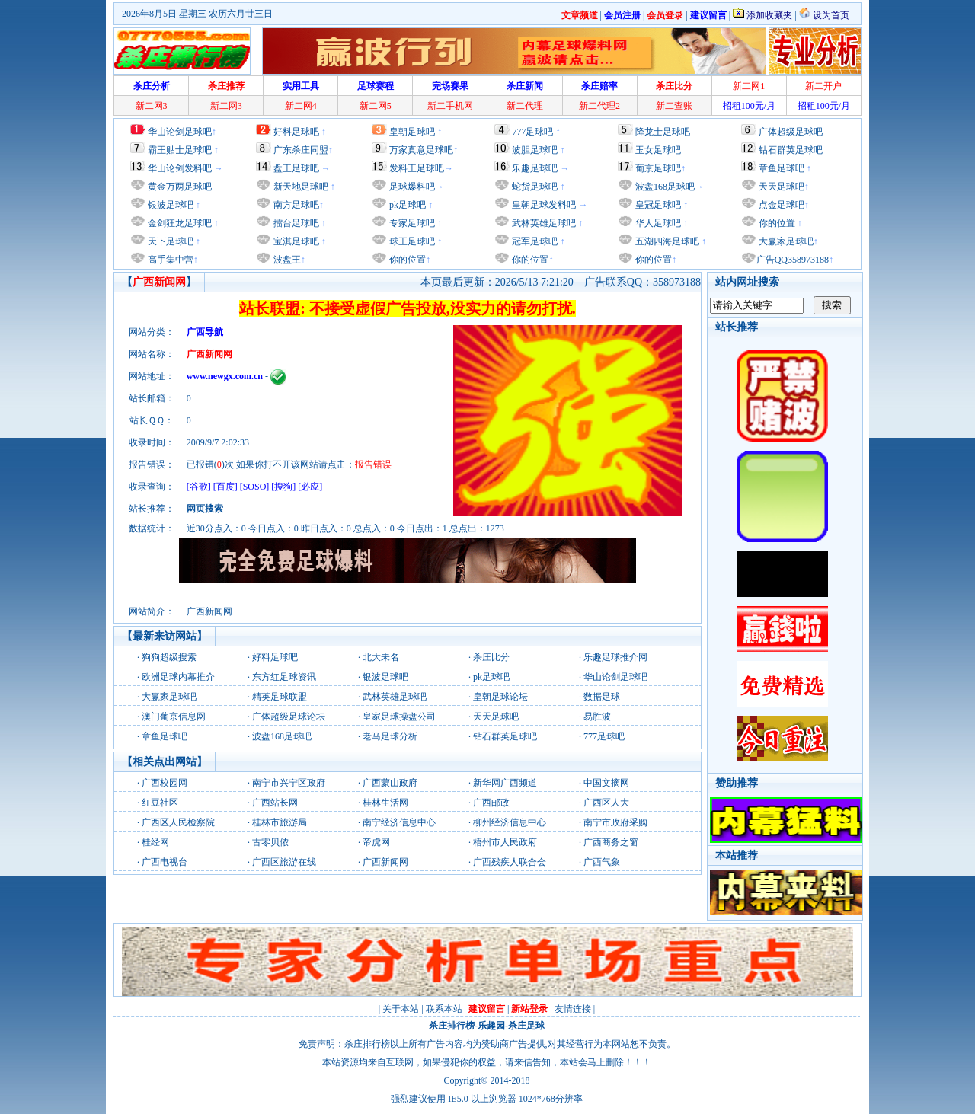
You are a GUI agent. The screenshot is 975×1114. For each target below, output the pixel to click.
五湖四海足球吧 (666, 241)
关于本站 (400, 1009)
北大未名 (381, 657)
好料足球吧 (296, 131)
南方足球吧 (295, 204)
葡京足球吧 (658, 168)
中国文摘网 (606, 782)
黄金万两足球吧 (180, 186)
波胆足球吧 (535, 150)
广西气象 (601, 862)
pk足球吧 (406, 204)
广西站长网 (275, 802)
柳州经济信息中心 (509, 822)
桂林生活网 (385, 802)
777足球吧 (532, 131)
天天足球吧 (780, 186)
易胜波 (597, 716)
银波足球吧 (170, 204)
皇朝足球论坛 (500, 696)
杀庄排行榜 (452, 1025)
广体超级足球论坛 (288, 716)
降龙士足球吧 (662, 131)
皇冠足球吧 (657, 204)
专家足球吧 (411, 223)
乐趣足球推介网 (615, 657)
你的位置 (406, 259)
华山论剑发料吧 (180, 168)
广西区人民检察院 (178, 822)
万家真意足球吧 (421, 150)
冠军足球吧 (534, 241)
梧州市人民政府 (505, 842)
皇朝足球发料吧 (543, 204)
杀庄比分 (491, 657)
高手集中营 (169, 259)
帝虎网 (376, 842)
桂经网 (155, 842)
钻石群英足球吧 (791, 150)
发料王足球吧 (416, 168)
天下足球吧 (169, 241)
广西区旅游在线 (284, 862)
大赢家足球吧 (785, 241)
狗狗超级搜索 (169, 657)
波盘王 (286, 259)
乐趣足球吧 (535, 168)
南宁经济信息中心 (399, 822)
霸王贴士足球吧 (180, 150)
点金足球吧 (780, 204)
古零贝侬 (270, 842)
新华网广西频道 (505, 782)
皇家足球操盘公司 (399, 716)
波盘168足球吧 (665, 186)
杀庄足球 (526, 1025)
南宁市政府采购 (615, 822)
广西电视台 (164, 862)
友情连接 (573, 1009)
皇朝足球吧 (412, 131)
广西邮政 (491, 802)
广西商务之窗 (610, 842)
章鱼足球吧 (781, 168)
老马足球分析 (390, 736)
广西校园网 (164, 782)
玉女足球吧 (658, 150)
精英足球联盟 (279, 696)
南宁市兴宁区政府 (288, 782)
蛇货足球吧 (536, 186)
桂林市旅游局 (279, 822)
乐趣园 (491, 1025)
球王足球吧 (411, 241)
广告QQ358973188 (792, 259)
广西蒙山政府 (390, 782)
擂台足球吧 (295, 223)
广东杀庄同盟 (300, 150)
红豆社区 (160, 802)
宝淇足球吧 (296, 241)
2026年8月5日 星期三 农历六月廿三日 (197, 13)
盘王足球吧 (296, 168)
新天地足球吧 (299, 186)
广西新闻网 (385, 862)
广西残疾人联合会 (509, 862)
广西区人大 (606, 802)
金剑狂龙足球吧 (178, 223)
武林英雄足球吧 (543, 223)
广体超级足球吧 (791, 131)
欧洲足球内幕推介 (178, 677)
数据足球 (601, 696)
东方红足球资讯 (284, 677)
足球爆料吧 (412, 186)
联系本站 (444, 1009)
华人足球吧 (657, 223)
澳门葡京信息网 (174, 716)
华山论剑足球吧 (180, 131)
